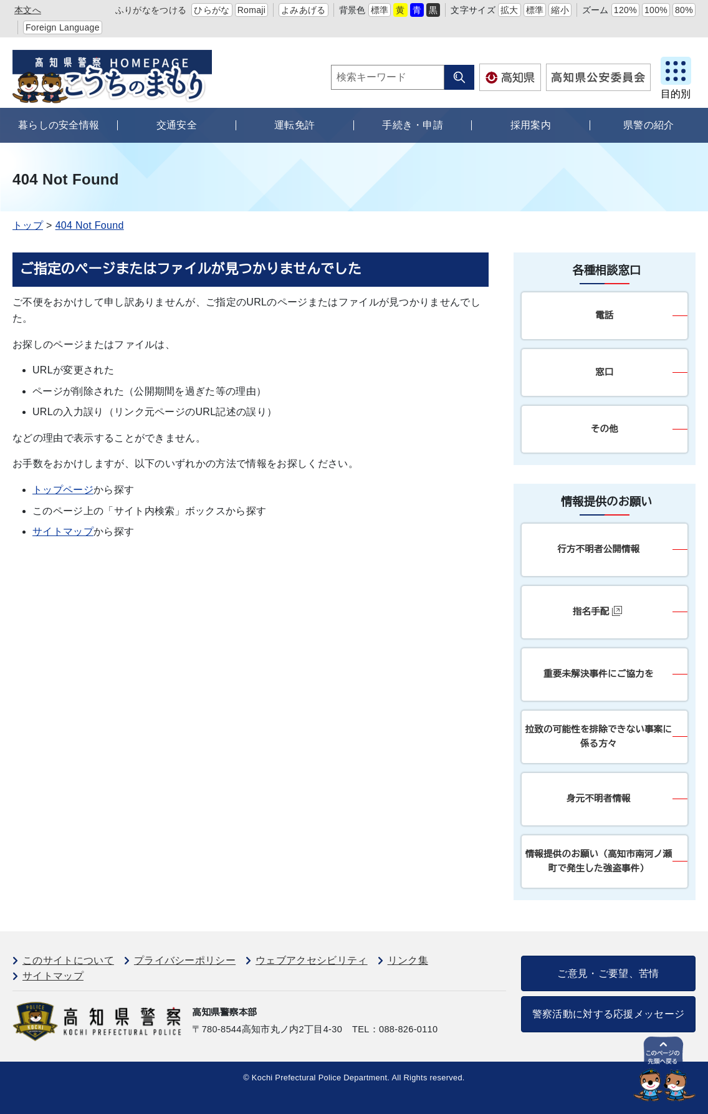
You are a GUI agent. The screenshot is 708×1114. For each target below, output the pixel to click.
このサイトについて (68, 960)
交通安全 (176, 125)
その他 (604, 429)
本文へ (27, 10)
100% (655, 10)
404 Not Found (89, 225)
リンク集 (408, 960)
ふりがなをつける (151, 10)
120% (625, 10)
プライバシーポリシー (185, 960)
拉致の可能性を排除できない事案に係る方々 (598, 736)
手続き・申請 (412, 125)
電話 (604, 315)
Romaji (251, 10)
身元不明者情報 (599, 799)
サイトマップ (62, 531)
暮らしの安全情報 (59, 125)
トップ (27, 225)
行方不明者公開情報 (598, 549)
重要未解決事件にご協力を (598, 674)
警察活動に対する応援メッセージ (608, 1014)
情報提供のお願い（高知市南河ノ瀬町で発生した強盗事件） (598, 861)
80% (684, 10)
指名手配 (597, 611)
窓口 (604, 372)
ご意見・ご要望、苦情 (608, 973)
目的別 (676, 94)
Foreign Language (63, 27)
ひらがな (211, 10)
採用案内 (530, 125)
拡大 (509, 10)
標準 (380, 10)
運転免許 (294, 125)
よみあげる (303, 10)
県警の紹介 (648, 125)
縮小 (560, 10)
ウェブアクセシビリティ (312, 960)
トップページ (62, 489)
